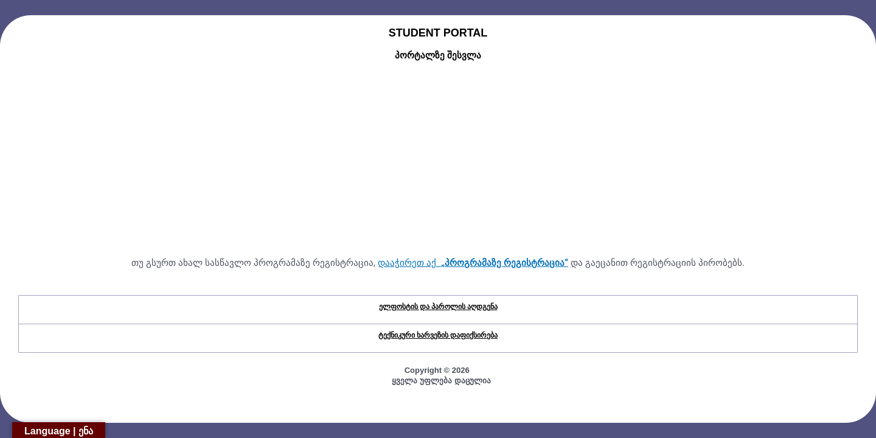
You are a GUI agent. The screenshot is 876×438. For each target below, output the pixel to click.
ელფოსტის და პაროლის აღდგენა (438, 306)
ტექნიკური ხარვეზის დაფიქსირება (438, 335)
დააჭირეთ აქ (473, 262)
